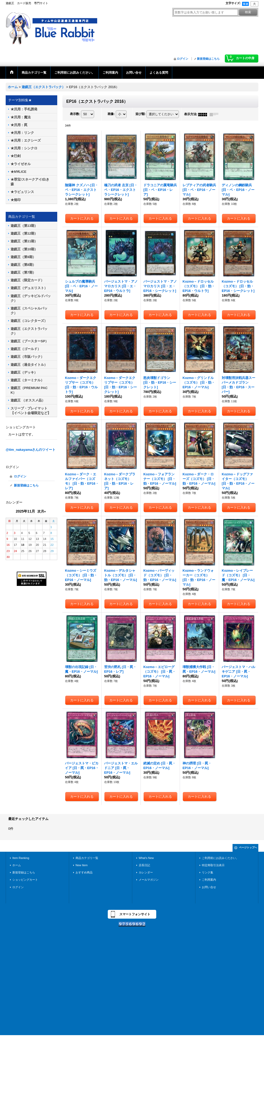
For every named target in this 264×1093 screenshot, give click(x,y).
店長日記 (144, 865)
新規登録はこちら (208, 58)
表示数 (75, 114)
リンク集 (207, 872)
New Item (82, 865)
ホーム (16, 865)
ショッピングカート (25, 879)
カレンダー (146, 872)
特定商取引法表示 (213, 865)
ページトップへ (248, 847)
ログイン (182, 58)
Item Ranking (20, 857)
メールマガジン (149, 879)
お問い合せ (209, 887)
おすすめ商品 (84, 872)
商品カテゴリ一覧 (87, 857)
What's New (146, 857)
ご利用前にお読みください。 (220, 857)
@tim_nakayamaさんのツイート (30, 450)
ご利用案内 (209, 879)
